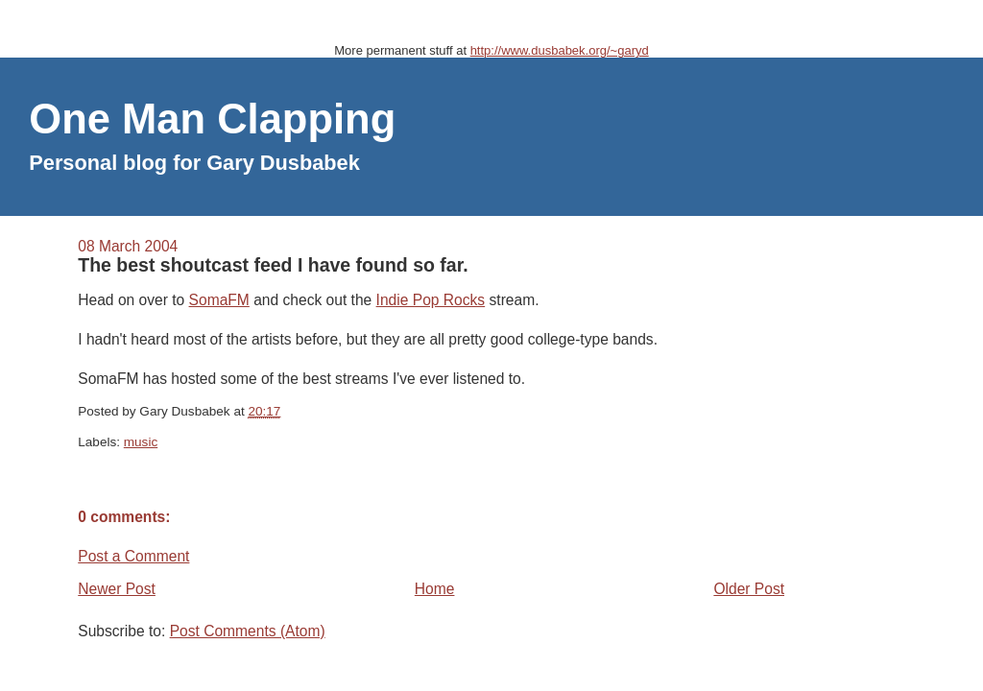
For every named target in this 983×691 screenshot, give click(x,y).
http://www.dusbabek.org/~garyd (559, 50)
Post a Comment (133, 556)
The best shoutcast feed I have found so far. (273, 264)
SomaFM (219, 300)
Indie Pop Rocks (431, 300)
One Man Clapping (212, 119)
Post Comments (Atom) (247, 631)
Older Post (748, 589)
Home (435, 589)
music (140, 442)
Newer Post (117, 589)
